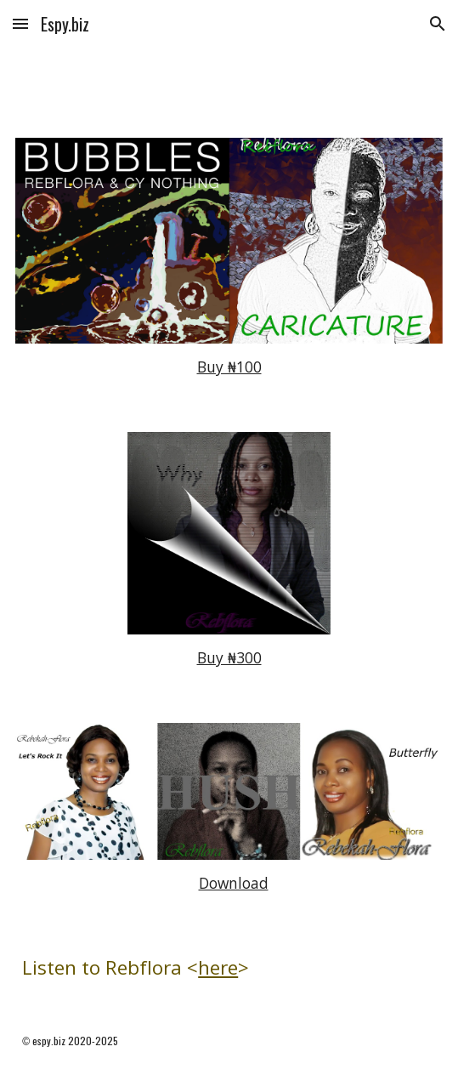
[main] (229, 367)
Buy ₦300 (229, 657)
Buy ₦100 (229, 366)
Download (234, 883)
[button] (20, 23)
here (218, 967)
